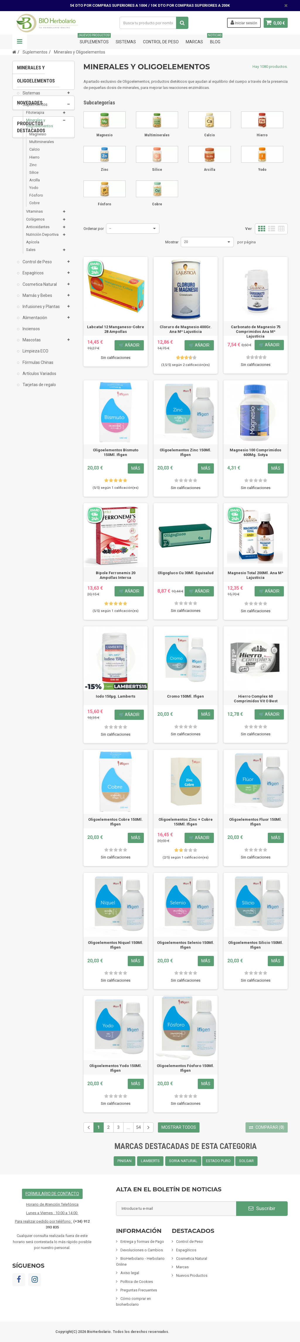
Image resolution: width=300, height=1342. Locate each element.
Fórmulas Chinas (37, 366)
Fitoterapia (35, 117)
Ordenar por (93, 228)
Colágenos (35, 223)
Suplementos (94, 39)
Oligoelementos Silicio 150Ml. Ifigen (255, 944)
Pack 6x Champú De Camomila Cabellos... (44, 490)
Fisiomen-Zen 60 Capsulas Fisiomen (43, 605)
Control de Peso (161, 41)
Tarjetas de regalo (39, 389)
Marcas (194, 41)
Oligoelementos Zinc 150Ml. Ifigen (185, 452)
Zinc (33, 169)
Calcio (34, 154)
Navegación (19, 42)
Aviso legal (129, 1273)
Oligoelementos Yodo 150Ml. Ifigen (115, 1068)
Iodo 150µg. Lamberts (115, 696)
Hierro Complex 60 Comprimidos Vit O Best (255, 698)
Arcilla (34, 184)
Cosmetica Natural (39, 288)
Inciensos (31, 333)
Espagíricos (33, 277)
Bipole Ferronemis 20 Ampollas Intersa (115, 575)
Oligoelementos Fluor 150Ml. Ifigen (255, 821)
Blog (215, 39)
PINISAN (124, 1161)
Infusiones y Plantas (41, 311)
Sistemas (126, 41)
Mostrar (171, 242)
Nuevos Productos (191, 1275)
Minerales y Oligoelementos (39, 127)
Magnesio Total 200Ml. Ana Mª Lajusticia (255, 575)
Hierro (34, 161)
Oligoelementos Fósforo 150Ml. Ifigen (185, 1068)
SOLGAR (246, 1161)
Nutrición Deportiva (42, 239)
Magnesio (37, 138)
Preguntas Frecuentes (138, 1290)
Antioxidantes (38, 231)
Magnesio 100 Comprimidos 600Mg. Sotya (255, 452)
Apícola (32, 246)
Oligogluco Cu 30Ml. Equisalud (186, 573)
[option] (43, 463)
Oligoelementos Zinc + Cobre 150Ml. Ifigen (185, 821)
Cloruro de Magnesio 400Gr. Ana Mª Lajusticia (186, 329)
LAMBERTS (150, 1161)
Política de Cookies (136, 1281)
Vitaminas (34, 216)
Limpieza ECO (35, 355)
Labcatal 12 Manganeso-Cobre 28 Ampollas (115, 329)
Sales (30, 254)
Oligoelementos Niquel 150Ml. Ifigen (115, 944)
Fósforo (36, 199)
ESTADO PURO (218, 1161)
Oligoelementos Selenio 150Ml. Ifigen (185, 944)
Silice (33, 177)
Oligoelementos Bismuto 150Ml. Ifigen (115, 452)
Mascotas (31, 344)
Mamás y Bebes (37, 299)
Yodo (33, 192)
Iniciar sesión (243, 22)
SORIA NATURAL (183, 1161)
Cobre (34, 207)
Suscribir (261, 1208)
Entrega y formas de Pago (142, 1241)
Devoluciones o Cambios (141, 1250)
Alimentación (34, 322)
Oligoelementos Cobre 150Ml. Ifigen (115, 821)
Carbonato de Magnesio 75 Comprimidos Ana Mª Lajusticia (255, 331)
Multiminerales (41, 146)
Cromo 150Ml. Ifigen (185, 696)
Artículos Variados (39, 378)
